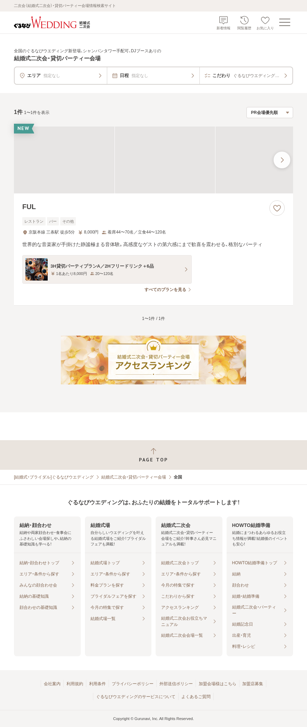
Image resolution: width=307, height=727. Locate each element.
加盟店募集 (252, 683)
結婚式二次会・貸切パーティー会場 (133, 477)
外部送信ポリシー (176, 683)
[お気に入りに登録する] (277, 208)
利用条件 (97, 683)
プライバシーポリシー (133, 683)
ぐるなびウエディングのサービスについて (135, 696)
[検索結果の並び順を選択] (269, 112)
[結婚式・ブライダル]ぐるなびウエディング (54, 477)
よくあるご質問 (196, 696)
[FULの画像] (153, 160)
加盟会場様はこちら (217, 683)
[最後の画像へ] (282, 160)
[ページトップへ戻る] (153, 455)
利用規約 (74, 683)
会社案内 (52, 683)
